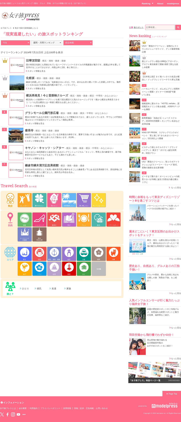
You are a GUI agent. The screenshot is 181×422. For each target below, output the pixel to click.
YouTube (18, 414)
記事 (131, 27)
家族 (68, 288)
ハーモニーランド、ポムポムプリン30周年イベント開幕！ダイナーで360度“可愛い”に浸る (161, 92)
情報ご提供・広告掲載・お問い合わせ (91, 408)
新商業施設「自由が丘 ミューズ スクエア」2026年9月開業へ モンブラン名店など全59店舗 (161, 121)
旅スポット (139, 27)
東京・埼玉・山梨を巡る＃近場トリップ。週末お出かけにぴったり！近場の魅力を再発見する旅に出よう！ (163, 243)
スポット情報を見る (36, 71)
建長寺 (29, 130)
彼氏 (39, 288)
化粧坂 (30, 77)
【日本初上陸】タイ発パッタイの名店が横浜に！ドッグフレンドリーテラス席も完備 (161, 78)
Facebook (7, 414)
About (160, 3)
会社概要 (23, 408)
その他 (98, 269)
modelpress (173, 3)
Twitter (2, 414)
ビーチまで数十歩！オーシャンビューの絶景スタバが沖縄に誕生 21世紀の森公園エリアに (161, 179)
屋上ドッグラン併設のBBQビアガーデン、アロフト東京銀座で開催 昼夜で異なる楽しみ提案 (161, 64)
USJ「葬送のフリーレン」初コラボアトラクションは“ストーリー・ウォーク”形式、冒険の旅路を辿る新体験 (160, 165)
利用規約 (34, 408)
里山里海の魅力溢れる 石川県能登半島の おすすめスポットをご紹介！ (160, 343)
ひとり (25, 288)
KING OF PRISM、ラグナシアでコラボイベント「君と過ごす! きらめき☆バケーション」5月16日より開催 (160, 135)
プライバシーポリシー (50, 408)
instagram (13, 414)
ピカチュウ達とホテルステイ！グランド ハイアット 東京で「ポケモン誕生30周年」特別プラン (160, 150)
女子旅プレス (6, 28)
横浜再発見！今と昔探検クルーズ (47, 95)
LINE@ (24, 414)
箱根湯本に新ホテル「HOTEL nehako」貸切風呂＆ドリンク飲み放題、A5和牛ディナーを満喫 (161, 106)
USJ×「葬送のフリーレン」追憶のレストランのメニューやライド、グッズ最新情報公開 (161, 49)
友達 (54, 288)
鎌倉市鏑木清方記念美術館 (42, 165)
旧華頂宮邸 (33, 60)
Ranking (147, 3)
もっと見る (176, 187)
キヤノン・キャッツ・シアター (44, 147)
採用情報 (67, 408)
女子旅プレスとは (8, 408)
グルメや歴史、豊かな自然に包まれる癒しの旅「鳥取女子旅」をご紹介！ (163, 277)
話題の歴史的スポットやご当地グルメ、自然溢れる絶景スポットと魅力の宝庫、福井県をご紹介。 (163, 312)
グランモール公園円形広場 (42, 112)
